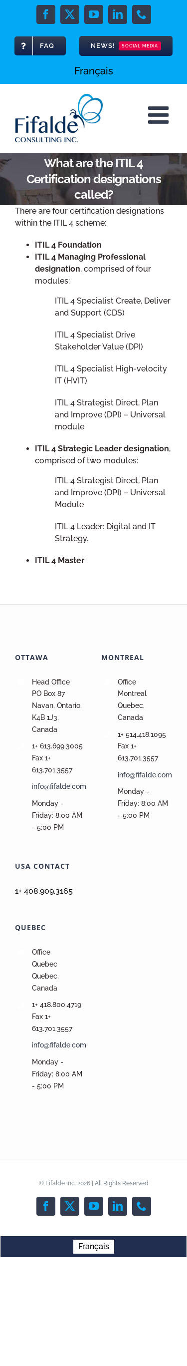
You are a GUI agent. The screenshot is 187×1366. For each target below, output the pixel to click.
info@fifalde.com (59, 786)
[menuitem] (94, 70)
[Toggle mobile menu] (160, 115)
